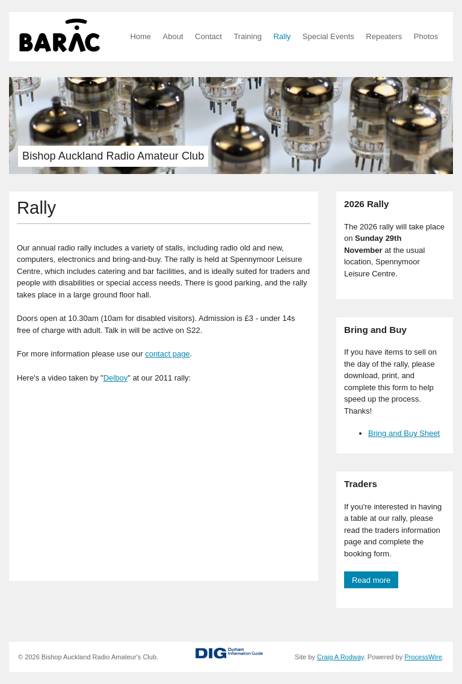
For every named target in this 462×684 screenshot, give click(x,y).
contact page (167, 353)
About (173, 36)
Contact (208, 36)
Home (140, 36)
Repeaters (384, 36)
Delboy (115, 377)
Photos (426, 36)
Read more (371, 580)
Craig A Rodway (340, 657)
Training (247, 36)
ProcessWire (423, 657)
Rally (282, 36)
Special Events (328, 36)
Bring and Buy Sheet (404, 433)
